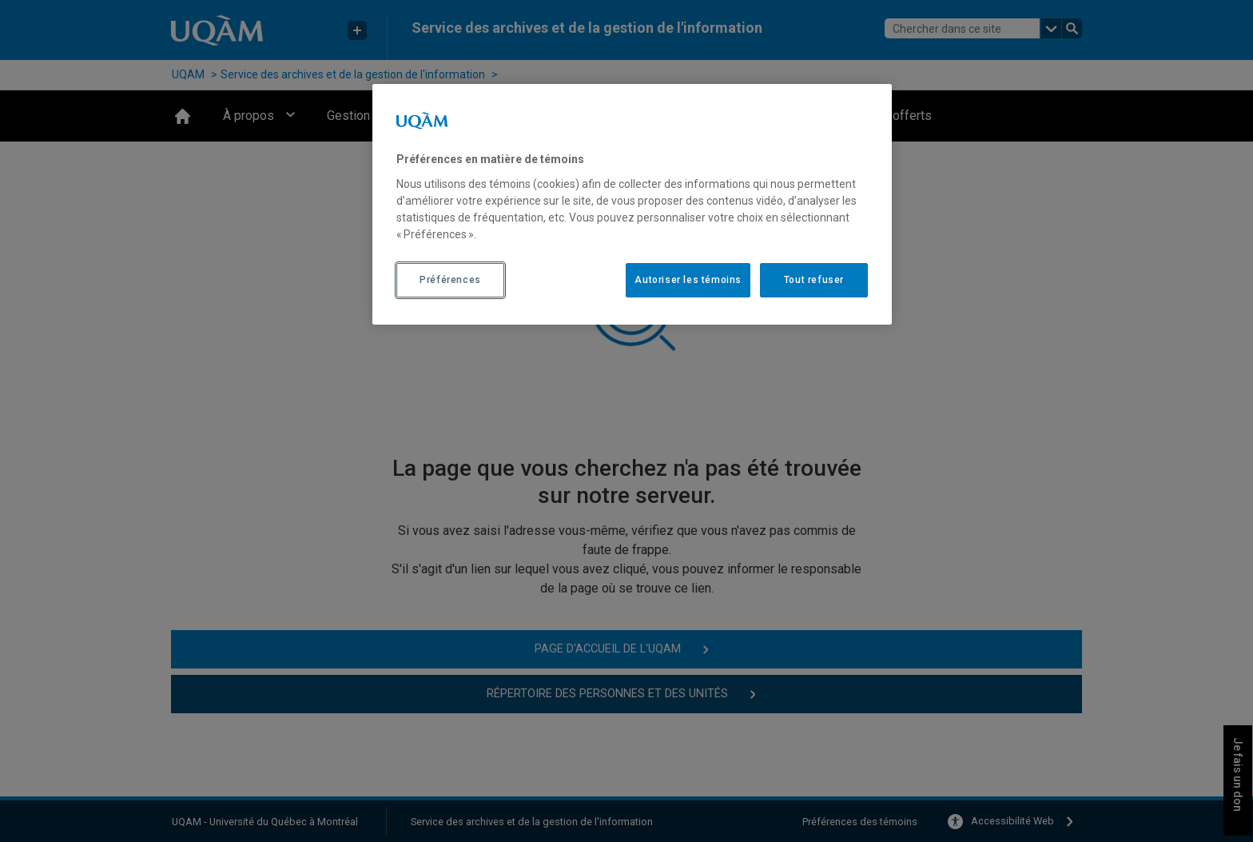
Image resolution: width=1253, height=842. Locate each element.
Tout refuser (814, 279)
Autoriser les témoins (688, 279)
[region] (632, 204)
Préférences (450, 279)
